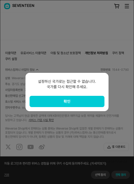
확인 (67, 101)
